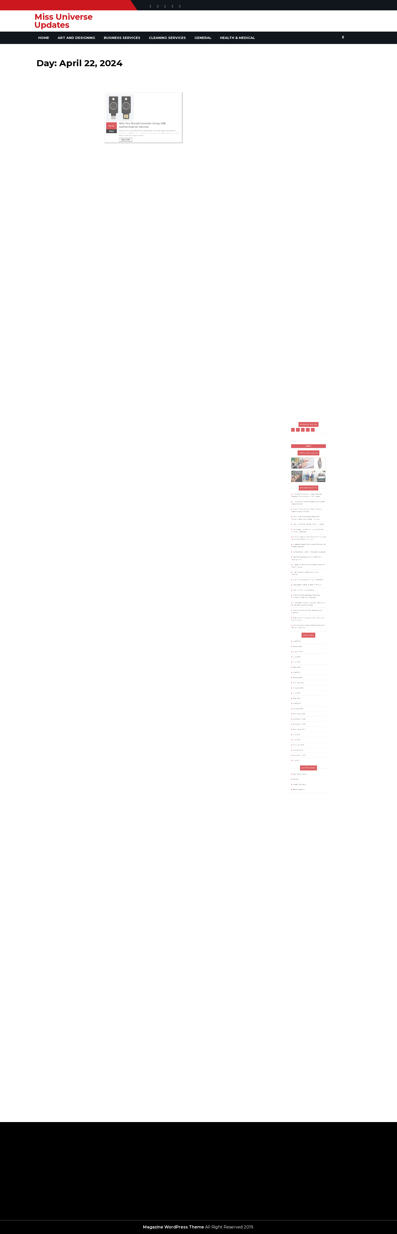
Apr (124, 109)
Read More (134, 117)
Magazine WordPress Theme (173, 1227)
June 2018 (302, 698)
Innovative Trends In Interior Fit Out (308, 608)
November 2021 (303, 683)
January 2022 (303, 680)
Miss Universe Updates (63, 21)
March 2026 (302, 643)
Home (43, 38)
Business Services (122, 38)
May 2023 (302, 673)
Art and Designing (76, 38)
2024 (125, 112)
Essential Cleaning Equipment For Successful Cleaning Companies (307, 615)
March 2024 (302, 661)
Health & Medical (237, 38)
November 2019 (303, 691)
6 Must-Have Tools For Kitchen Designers (309, 588)
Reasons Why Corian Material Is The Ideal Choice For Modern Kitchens (309, 580)
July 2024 (302, 649)
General (202, 38)
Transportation (303, 727)
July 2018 (302, 694)
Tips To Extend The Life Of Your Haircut (308, 572)
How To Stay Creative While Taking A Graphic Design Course (307, 565)
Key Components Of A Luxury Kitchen (308, 605)
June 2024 (302, 652)
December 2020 (303, 685)
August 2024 (302, 646)
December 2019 (303, 688)
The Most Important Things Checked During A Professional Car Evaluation (307, 556)
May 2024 (302, 655)
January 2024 (303, 667)
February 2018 (303, 701)
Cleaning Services (167, 38)
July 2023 (302, 670)
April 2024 (302, 658)
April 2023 (302, 677)
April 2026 (302, 640)
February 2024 (303, 664)
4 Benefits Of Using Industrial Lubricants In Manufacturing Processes (308, 619)
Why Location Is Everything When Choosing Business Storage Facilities (307, 569)
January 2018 (302, 704)
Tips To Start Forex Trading (306, 611)
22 (126, 109)
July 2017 (302, 710)
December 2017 (303, 707)
